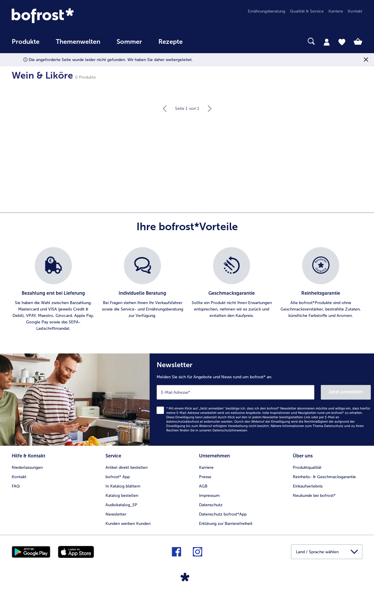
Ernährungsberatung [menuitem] (266, 11)
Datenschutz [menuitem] (210, 504)
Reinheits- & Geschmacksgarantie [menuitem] (324, 476)
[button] (326, 551)
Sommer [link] (129, 42)
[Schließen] (366, 59)
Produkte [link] (25, 42)
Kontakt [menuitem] (355, 11)
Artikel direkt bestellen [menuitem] (126, 467)
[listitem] (53, 289)
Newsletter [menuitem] (115, 514)
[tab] (326, 42)
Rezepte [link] (170, 42)
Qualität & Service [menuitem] (307, 11)
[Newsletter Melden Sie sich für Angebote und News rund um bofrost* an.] (262, 399)
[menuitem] (25, 44)
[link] (64, 15)
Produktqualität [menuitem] (307, 467)
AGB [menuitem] (203, 486)
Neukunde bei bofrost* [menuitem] (314, 495)
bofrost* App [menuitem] (117, 476)
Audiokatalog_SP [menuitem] (121, 504)
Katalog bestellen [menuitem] (121, 495)
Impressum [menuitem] (209, 495)
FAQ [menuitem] (16, 486)
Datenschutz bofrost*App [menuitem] (223, 514)
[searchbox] (202, 41)
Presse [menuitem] (205, 476)
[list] (187, 289)
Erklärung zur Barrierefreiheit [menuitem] (225, 523)
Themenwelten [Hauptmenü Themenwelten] (78, 42)
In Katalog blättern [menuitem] (122, 486)
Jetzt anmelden (345, 392)
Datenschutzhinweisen (229, 430)
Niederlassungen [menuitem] (27, 467)
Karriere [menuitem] (335, 11)
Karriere (206, 467)
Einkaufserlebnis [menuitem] (308, 486)
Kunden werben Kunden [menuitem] (127, 523)
